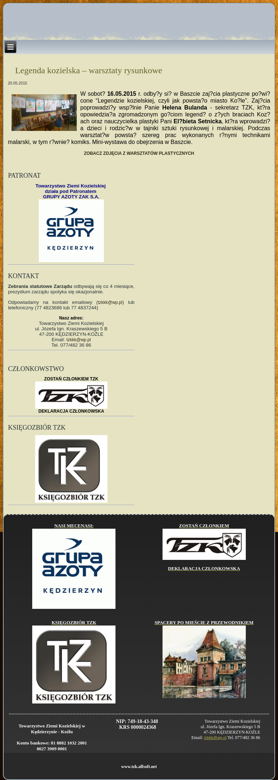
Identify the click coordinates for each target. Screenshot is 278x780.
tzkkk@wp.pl (110, 302)
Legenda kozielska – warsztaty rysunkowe (89, 70)
